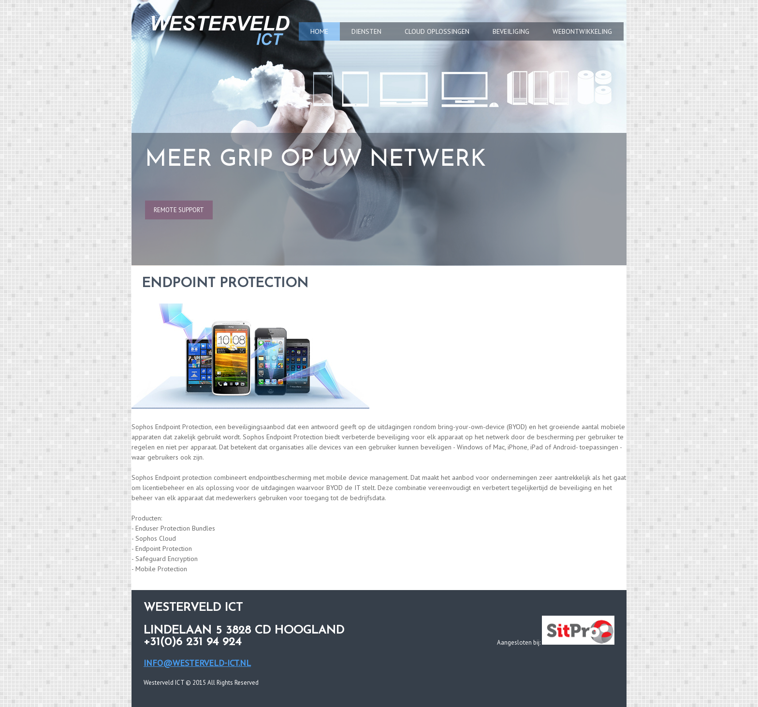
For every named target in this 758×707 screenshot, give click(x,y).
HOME (319, 31)
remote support (179, 210)
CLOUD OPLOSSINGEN (437, 31)
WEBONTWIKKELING (582, 31)
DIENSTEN (366, 31)
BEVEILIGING (511, 31)
